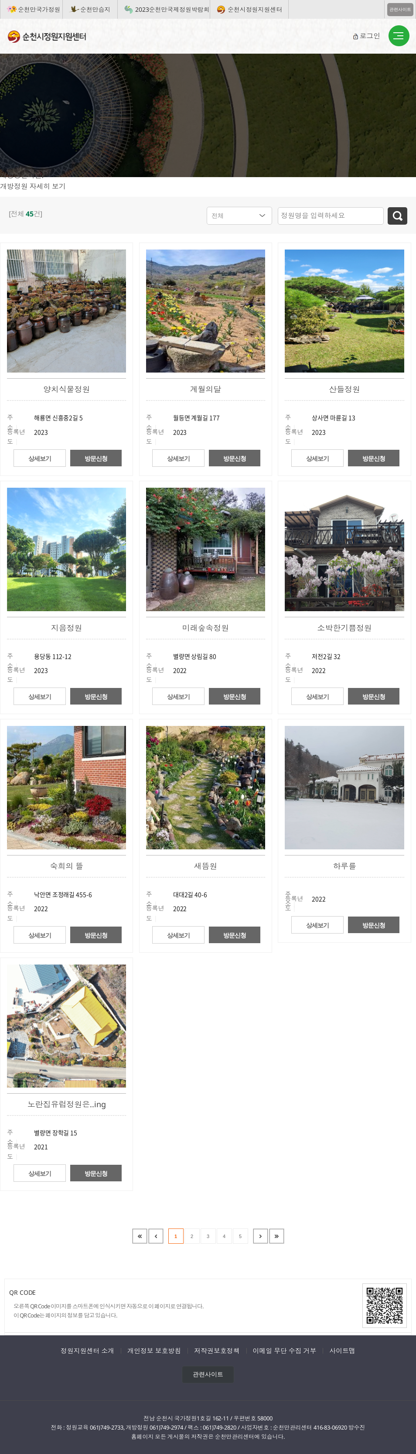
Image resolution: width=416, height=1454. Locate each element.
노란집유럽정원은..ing (66, 1103)
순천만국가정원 (39, 9)
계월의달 (206, 388)
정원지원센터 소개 (87, 1350)
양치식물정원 (66, 388)
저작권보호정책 (216, 1350)
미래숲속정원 (205, 627)
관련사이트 (400, 9)
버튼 (399, 36)
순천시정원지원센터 (255, 9)
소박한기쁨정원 (344, 627)
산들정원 (344, 388)
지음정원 (66, 627)
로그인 (369, 36)
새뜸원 (205, 865)
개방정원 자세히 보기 (33, 186)
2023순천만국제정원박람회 (172, 9)
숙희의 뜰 (66, 865)
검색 (397, 216)
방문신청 (96, 458)
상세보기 (39, 458)
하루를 (344, 865)
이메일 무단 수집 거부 (285, 1350)
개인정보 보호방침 (154, 1350)
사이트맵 (342, 1350)
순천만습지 (95, 9)
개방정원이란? (22, 175)
